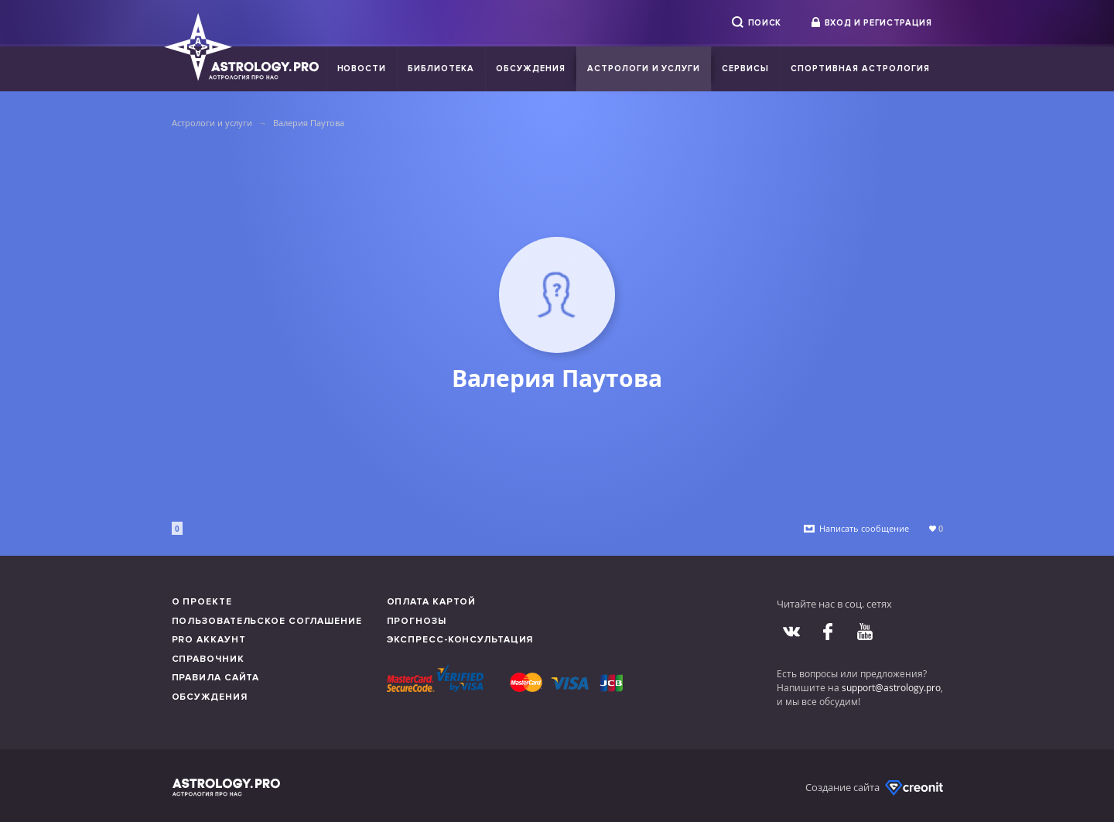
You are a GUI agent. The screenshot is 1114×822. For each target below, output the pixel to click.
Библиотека (441, 68)
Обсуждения (531, 68)
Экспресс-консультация (460, 640)
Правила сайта (216, 677)
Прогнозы (416, 621)
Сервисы (745, 68)
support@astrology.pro (891, 687)
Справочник (208, 659)
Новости (362, 68)
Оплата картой (432, 602)
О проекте (202, 602)
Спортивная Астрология (860, 68)
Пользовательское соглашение (267, 621)
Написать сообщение (864, 528)
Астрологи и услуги (644, 68)
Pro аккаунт (209, 640)
